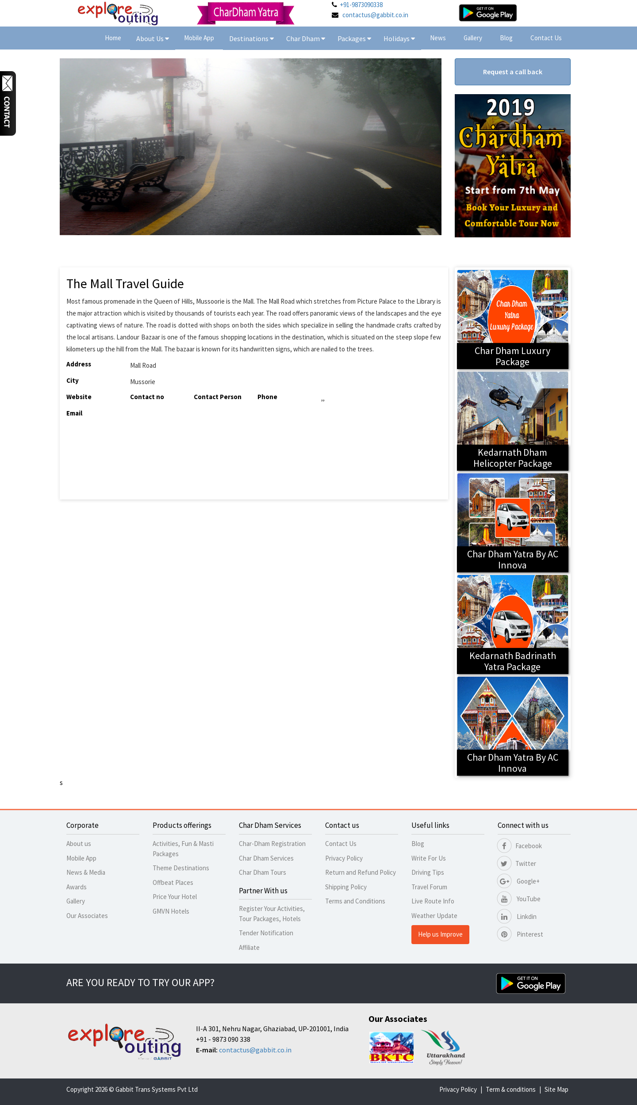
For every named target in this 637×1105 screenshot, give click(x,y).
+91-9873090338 (361, 4)
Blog (506, 38)
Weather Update (434, 915)
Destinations (251, 38)
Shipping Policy (346, 887)
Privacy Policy (344, 858)
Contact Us (546, 38)
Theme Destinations (181, 868)
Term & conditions (511, 1089)
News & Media (85, 872)
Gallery (473, 38)
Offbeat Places (173, 882)
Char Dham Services (266, 858)
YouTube (519, 899)
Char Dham (305, 38)
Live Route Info (432, 901)
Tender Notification (266, 933)
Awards (76, 887)
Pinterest (520, 934)
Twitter (517, 863)
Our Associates (87, 915)
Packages (352, 38)
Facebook (520, 846)
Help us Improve (440, 934)
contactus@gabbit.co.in (375, 15)
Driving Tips (427, 872)
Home (113, 38)
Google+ (519, 881)
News (438, 38)
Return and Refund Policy (360, 872)
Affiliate (249, 947)
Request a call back (512, 71)
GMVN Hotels (171, 911)
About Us (152, 38)
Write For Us (428, 858)
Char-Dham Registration (272, 843)
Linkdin (517, 916)
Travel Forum (429, 887)
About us (78, 843)
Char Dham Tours (262, 872)
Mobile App (199, 38)
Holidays (397, 38)
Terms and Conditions (355, 901)
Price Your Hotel (175, 896)
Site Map (556, 1089)
